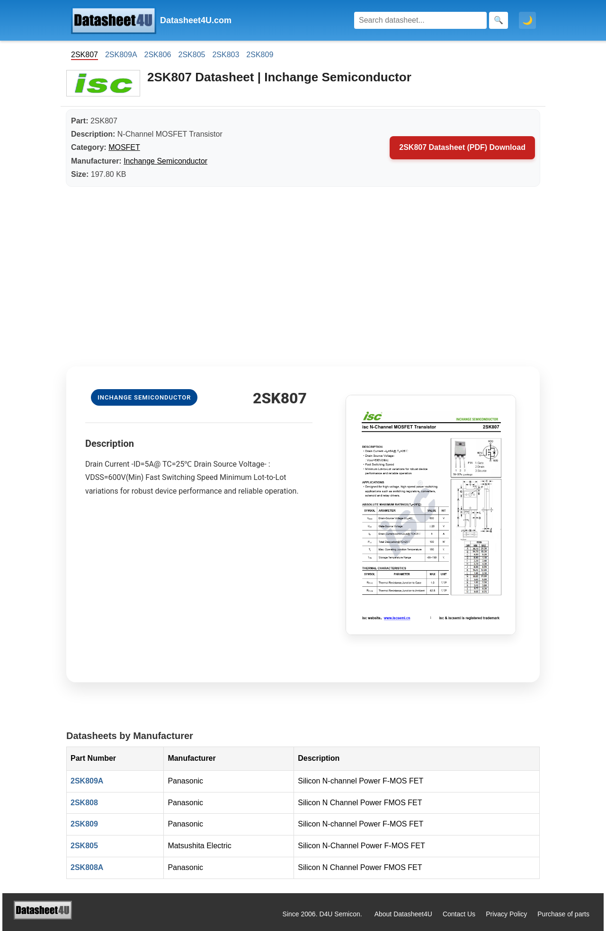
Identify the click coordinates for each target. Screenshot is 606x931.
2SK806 (157, 55)
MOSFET (124, 147)
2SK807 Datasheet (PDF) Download (462, 147)
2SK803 (225, 55)
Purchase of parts (563, 914)
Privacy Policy (506, 914)
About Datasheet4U (403, 914)
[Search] (420, 20)
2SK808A (87, 867)
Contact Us (459, 914)
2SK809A (121, 55)
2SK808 (84, 803)
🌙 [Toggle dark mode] (527, 20)
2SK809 (259, 55)
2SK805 (191, 55)
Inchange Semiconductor (165, 161)
